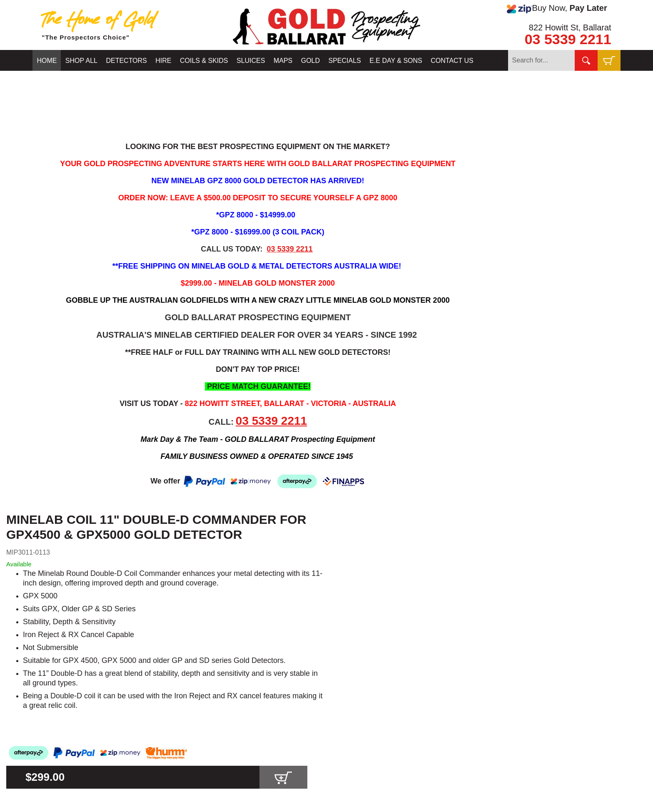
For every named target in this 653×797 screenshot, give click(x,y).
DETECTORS (126, 60)
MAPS (283, 60)
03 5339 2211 (568, 39)
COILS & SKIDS (204, 60)
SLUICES (251, 60)
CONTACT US (452, 60)
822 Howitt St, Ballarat (570, 27)
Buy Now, (557, 8)
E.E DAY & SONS (395, 60)
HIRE (163, 60)
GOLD (310, 60)
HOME (47, 60)
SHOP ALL (81, 60)
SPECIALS (345, 60)
